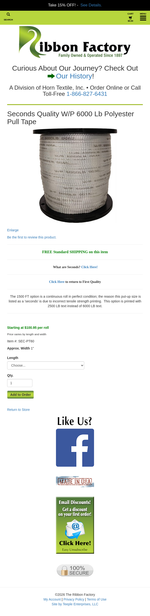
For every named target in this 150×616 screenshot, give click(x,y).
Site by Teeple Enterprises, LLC (75, 604)
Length (12, 358)
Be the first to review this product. (31, 237)
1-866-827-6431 (87, 94)
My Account (52, 599)
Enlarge (62, 180)
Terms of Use (96, 599)
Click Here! (89, 267)
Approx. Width (18, 348)
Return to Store (18, 410)
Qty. (10, 375)
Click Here (57, 282)
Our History (74, 76)
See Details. (91, 5)
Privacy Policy (74, 599)
